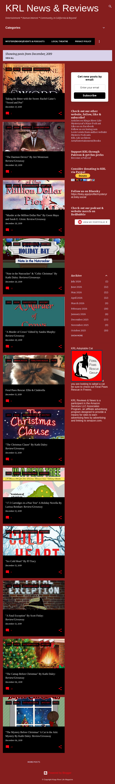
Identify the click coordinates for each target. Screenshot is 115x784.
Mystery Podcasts (81, 135)
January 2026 (78, 314)
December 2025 (80, 319)
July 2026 (76, 281)
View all (9, 58)
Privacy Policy (83, 41)
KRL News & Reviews (52, 8)
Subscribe (90, 95)
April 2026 (76, 297)
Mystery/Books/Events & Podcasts (24, 41)
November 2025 (80, 325)
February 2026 (79, 308)
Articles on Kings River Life (86, 120)
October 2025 (78, 330)
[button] (60, 113)
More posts (34, 762)
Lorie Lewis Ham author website (89, 132)
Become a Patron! (81, 157)
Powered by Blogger (57, 773)
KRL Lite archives (80, 137)
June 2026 (76, 287)
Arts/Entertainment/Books (86, 140)
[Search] (110, 6)
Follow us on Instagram (84, 129)
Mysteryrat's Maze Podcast (86, 123)
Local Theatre (59, 41)
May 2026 (76, 292)
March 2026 (77, 303)
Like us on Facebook (82, 126)
